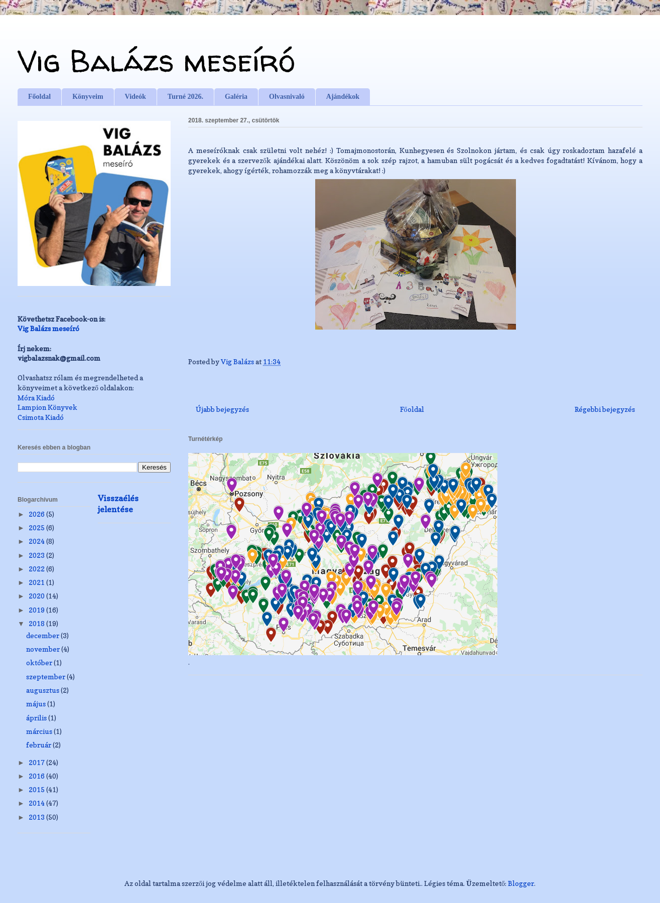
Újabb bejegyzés (222, 409)
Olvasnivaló (287, 96)
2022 (37, 568)
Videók (135, 96)
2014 (37, 803)
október (40, 662)
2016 (37, 776)
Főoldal (39, 96)
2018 (37, 623)
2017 (37, 762)
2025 (37, 527)
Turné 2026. (185, 96)
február (39, 744)
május (36, 703)
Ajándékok (342, 96)
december (43, 635)
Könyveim (87, 96)
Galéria (236, 96)
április (37, 717)
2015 (37, 789)
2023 (37, 555)
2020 (37, 595)
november (43, 649)
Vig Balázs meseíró (156, 60)
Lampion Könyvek (47, 407)
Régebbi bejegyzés (605, 409)
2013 (37, 817)
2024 (37, 541)
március (40, 731)
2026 (37, 514)
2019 (37, 610)
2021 (37, 582)
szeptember (46, 676)
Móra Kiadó (36, 397)
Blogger (521, 883)
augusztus (43, 690)
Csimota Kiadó (41, 417)
